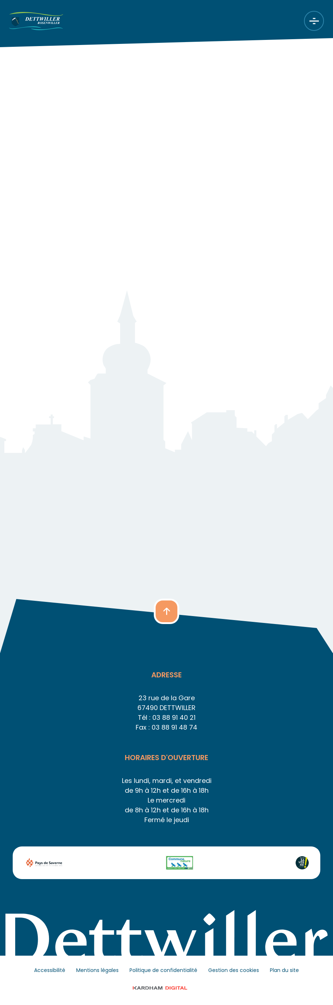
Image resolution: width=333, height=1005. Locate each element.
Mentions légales (97, 970)
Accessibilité (49, 970)
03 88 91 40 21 (174, 717)
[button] (166, 611)
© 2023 (167, 987)
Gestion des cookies (233, 970)
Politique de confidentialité (163, 970)
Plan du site (284, 970)
